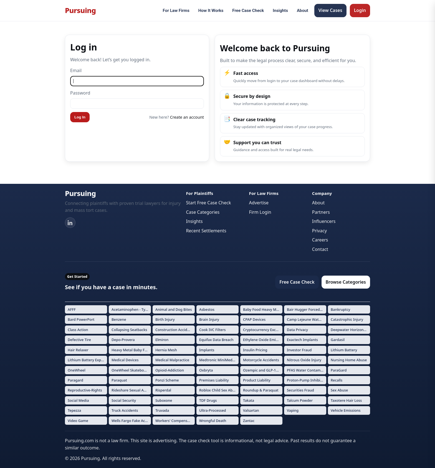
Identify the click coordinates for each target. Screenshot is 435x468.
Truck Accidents (125, 410)
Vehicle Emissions (346, 410)
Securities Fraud (300, 390)
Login (360, 10)
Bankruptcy (340, 309)
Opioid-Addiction (169, 370)
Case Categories (202, 212)
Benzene (119, 319)
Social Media (78, 400)
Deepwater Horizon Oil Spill (350, 329)
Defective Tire (79, 339)
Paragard (75, 380)
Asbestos (206, 309)
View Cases (330, 10)
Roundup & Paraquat (261, 390)
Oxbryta (206, 370)
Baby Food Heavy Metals (262, 309)
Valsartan (251, 410)
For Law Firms (176, 10)
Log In (79, 117)
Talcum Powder (300, 400)
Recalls (336, 380)
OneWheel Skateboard (131, 370)
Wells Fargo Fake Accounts (131, 420)
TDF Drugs (208, 400)
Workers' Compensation (175, 420)
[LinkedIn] (70, 222)
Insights (280, 10)
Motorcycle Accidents (261, 359)
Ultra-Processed (212, 410)
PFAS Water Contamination (306, 370)
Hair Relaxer (78, 349)
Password (80, 93)
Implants (206, 349)
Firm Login (260, 212)
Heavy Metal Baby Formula (131, 349)
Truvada (162, 410)
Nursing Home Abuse (349, 359)
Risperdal (163, 390)
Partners (321, 212)
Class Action (78, 329)
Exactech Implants (302, 339)
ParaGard (339, 370)
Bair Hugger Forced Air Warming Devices (306, 309)
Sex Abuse (339, 390)
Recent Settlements (206, 231)
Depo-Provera (123, 339)
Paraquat (119, 380)
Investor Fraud (299, 349)
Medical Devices (125, 359)
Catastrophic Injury (347, 319)
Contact (320, 249)
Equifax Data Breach (216, 339)
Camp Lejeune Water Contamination (306, 319)
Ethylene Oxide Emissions (262, 339)
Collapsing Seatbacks (129, 329)
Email (76, 70)
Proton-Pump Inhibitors (306, 380)
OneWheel (76, 370)
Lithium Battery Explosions (87, 359)
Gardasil (338, 339)
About (302, 10)
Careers (320, 240)
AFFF (72, 309)
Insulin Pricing (255, 349)
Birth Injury (165, 319)
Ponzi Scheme (167, 380)
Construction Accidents (174, 329)
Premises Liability (214, 380)
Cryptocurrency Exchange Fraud (262, 329)
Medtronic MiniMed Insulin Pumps (219, 359)
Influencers (324, 221)
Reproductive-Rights (85, 390)
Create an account (187, 117)
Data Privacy (297, 329)
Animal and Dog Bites (173, 309)
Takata (248, 400)
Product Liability (256, 380)
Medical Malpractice (172, 359)
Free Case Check (248, 10)
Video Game (78, 420)
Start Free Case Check (208, 203)
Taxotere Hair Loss (346, 400)
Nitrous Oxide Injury (304, 359)
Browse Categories (346, 282)
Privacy (319, 231)
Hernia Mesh (166, 349)
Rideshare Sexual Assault (131, 390)
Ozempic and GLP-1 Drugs (262, 370)
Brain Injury (209, 319)
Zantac (248, 420)
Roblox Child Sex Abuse (219, 390)
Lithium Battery (344, 349)
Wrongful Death (212, 420)
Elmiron (161, 339)
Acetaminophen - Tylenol (131, 309)
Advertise (259, 203)
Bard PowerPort (81, 319)
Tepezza (74, 410)
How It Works (211, 10)
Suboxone (163, 400)
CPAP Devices (254, 319)
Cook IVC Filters (212, 329)
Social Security (124, 400)
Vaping (293, 410)
